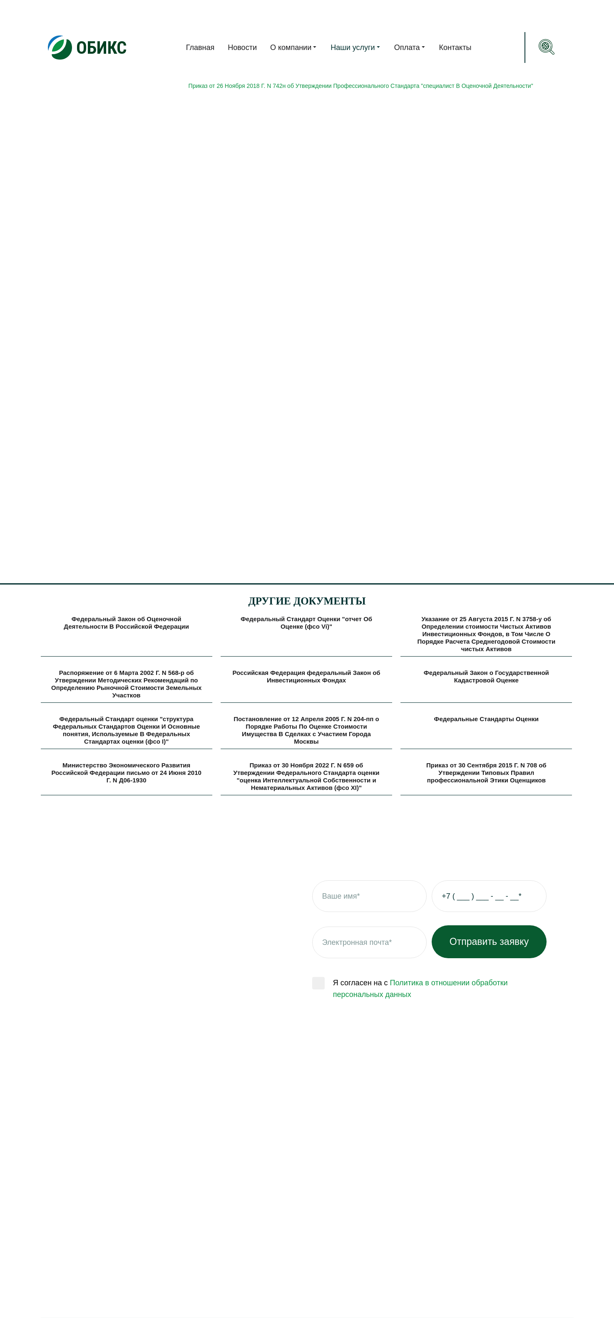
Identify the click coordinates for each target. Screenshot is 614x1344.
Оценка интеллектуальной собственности (301, 1195)
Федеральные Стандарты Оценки (486, 718)
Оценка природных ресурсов (278, 1179)
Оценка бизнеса (256, 1290)
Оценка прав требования (271, 1227)
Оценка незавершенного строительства (297, 1211)
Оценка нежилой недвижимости (284, 1258)
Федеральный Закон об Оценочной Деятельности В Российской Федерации (126, 622)
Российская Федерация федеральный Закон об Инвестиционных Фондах (306, 676)
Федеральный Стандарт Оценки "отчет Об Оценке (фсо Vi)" (306, 622)
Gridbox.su (556, 1328)
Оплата (410, 47)
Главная (200, 47)
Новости (242, 47)
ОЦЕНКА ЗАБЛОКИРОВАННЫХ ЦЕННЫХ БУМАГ (297, 1306)
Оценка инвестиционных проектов (289, 1163)
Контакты (455, 47)
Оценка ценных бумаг (266, 1274)
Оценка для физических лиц (276, 1147)
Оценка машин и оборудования (282, 1242)
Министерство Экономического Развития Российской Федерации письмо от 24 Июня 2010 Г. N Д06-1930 (126, 773)
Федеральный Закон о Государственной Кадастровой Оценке (486, 676)
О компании (293, 47)
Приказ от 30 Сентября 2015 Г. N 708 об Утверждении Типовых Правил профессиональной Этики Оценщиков (486, 773)
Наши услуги (355, 47)
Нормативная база (66, 133)
